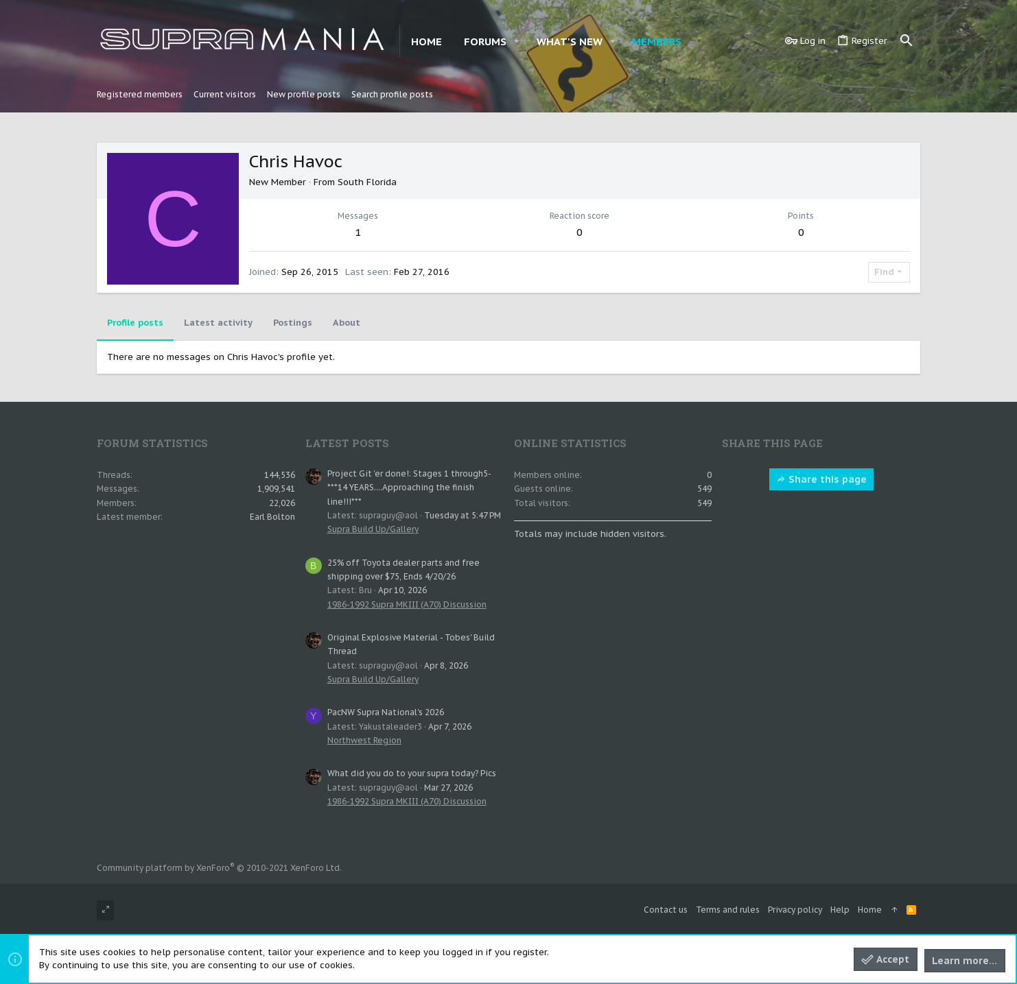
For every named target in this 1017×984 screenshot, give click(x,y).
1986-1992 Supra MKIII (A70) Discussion (407, 604)
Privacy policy (795, 909)
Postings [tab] (292, 322)
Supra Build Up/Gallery (373, 529)
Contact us (666, 909)
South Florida (367, 182)
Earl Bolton (272, 517)
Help (840, 909)
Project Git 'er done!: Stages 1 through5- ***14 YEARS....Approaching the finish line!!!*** (409, 487)
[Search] (906, 41)
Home (870, 909)
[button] (517, 41)
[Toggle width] (105, 910)
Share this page (821, 479)
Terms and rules (728, 909)
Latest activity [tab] (218, 322)
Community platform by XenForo (219, 868)
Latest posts (347, 443)
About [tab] (346, 322)
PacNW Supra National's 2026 (385, 712)
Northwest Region (364, 740)
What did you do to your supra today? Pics (411, 773)
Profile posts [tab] (135, 322)
